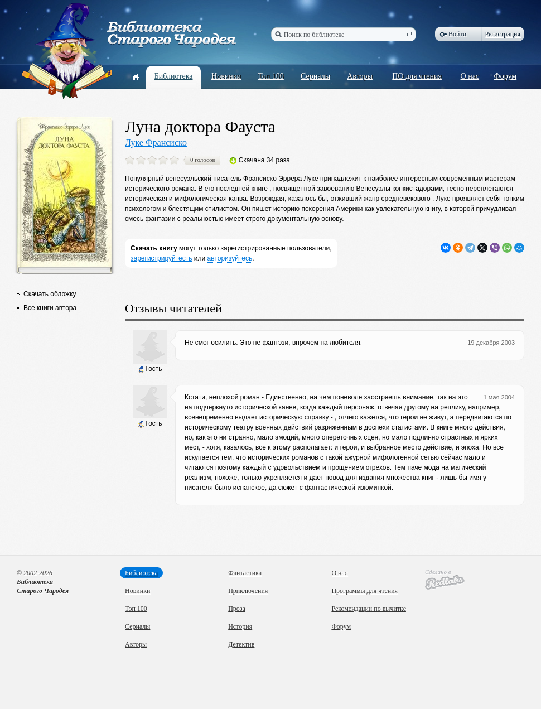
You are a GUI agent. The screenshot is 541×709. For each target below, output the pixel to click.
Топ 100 (271, 76)
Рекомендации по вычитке (368, 608)
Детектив (241, 644)
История (240, 626)
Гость (150, 369)
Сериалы (315, 76)
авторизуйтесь (230, 258)
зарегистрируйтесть (161, 258)
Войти (457, 34)
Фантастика (245, 573)
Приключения (248, 591)
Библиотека (173, 76)
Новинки (226, 76)
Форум (505, 76)
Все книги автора (49, 308)
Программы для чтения (364, 591)
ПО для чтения (417, 76)
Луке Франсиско (156, 142)
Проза (236, 608)
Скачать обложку (49, 294)
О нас (470, 76)
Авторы (360, 76)
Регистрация (502, 34)
